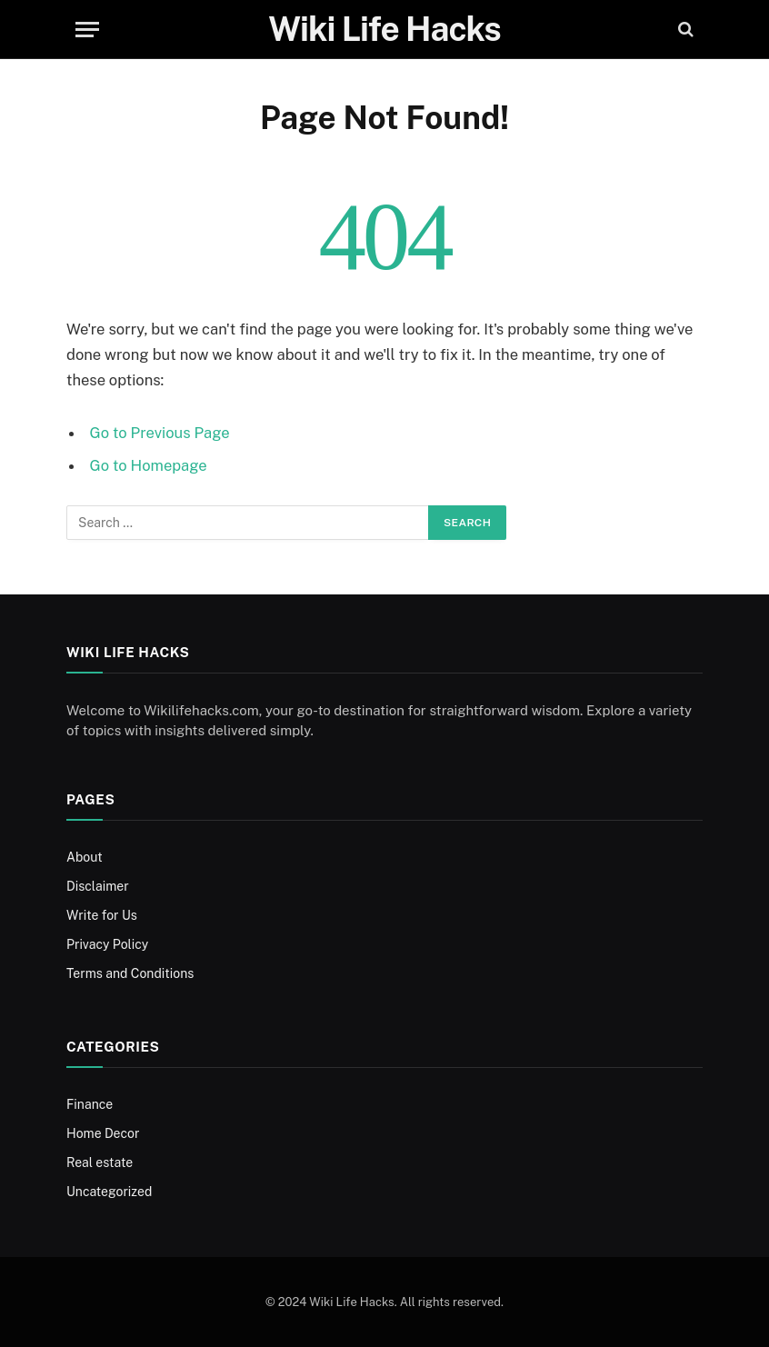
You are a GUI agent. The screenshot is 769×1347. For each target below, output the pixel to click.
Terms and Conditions (130, 973)
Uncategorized (109, 1191)
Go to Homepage (148, 465)
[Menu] (87, 29)
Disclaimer (97, 886)
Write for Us (101, 915)
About (84, 857)
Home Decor (103, 1133)
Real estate (99, 1162)
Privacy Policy (107, 944)
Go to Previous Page (160, 433)
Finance (89, 1104)
